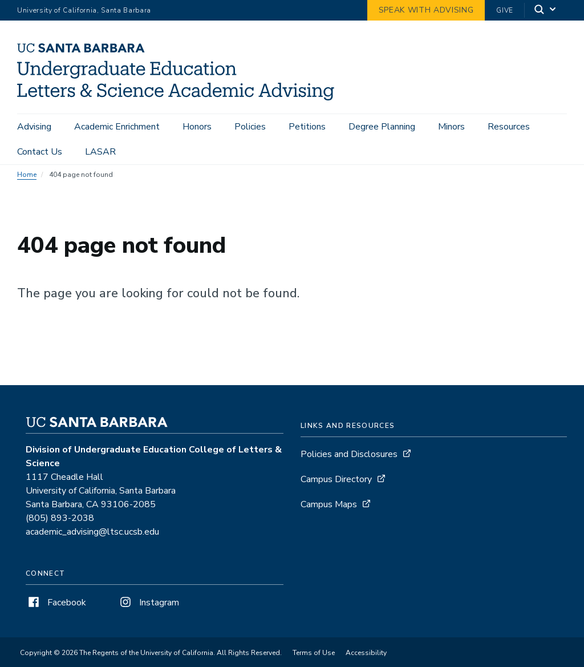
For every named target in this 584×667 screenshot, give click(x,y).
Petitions (307, 126)
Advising (34, 126)
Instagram (148, 608)
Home (26, 180)
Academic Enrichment (117, 126)
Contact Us (39, 151)
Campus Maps (329, 510)
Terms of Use (314, 658)
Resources (509, 126)
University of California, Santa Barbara (84, 10)
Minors (451, 126)
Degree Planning (381, 126)
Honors (197, 126)
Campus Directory (336, 485)
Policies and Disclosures (349, 460)
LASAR (100, 151)
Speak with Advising (426, 10)
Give (504, 10)
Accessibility (366, 658)
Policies (250, 126)
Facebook (56, 608)
